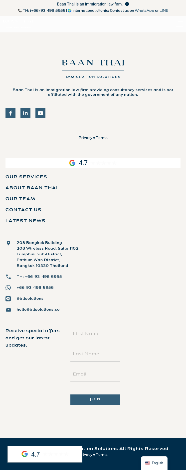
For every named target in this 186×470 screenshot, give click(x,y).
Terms (102, 138)
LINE (164, 10)
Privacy (85, 138)
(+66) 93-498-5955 (47, 10)
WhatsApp (144, 10)
